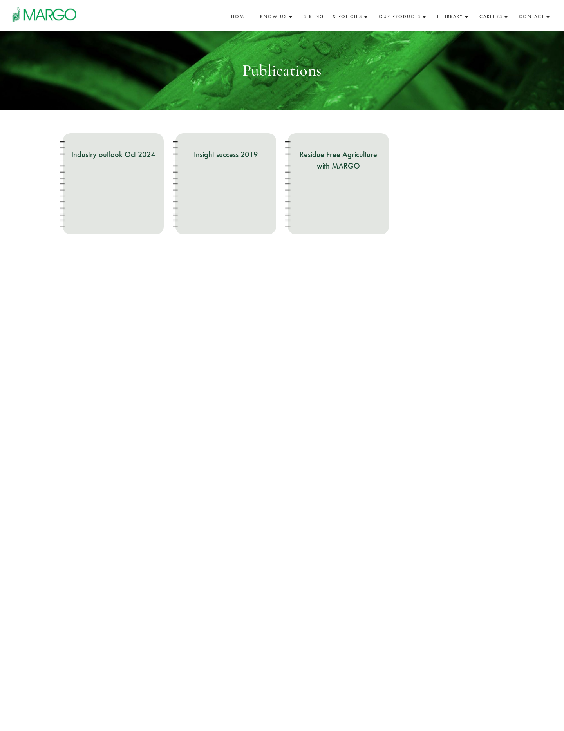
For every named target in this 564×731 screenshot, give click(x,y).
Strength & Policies (335, 16)
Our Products (402, 16)
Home (239, 16)
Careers (493, 16)
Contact (534, 16)
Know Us (276, 16)
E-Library (452, 16)
